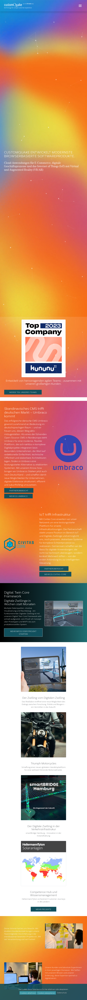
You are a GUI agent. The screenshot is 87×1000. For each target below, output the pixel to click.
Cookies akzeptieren (46, 992)
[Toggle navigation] (80, 6)
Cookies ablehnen (28, 992)
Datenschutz (62, 992)
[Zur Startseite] (19, 6)
